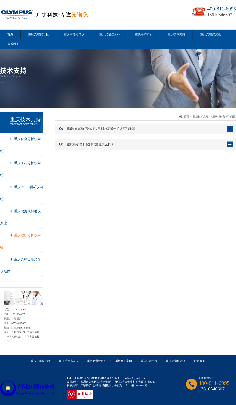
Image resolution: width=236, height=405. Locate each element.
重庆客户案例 (144, 34)
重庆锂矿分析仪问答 (223, 116)
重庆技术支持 (176, 34)
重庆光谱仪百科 (109, 34)
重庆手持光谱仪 (74, 34)
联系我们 (13, 44)
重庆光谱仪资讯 (210, 34)
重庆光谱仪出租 (38, 34)
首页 (10, 34)
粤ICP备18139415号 (136, 385)
